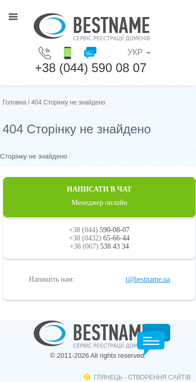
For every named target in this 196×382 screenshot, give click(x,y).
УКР (139, 52)
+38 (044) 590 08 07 (90, 68)
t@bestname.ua (148, 279)
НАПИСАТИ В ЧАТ (99, 196)
